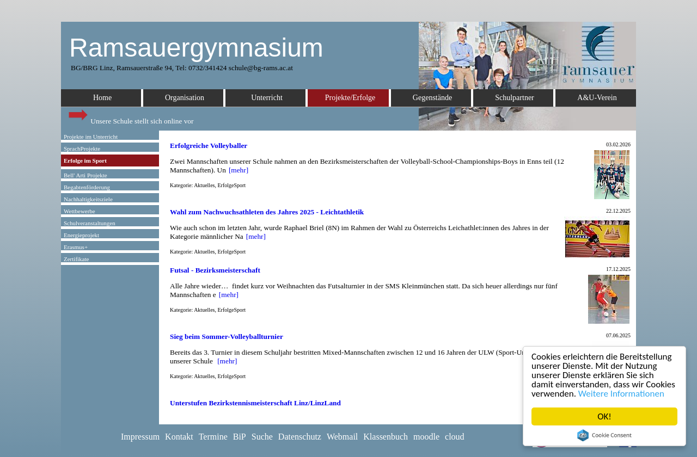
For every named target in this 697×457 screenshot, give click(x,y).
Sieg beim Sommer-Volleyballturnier (226, 336)
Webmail (342, 436)
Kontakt (179, 436)
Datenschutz (299, 436)
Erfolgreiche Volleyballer (208, 145)
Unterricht (267, 98)
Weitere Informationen (621, 393)
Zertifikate (76, 259)
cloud (454, 436)
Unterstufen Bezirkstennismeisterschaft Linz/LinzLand (255, 403)
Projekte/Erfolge (350, 98)
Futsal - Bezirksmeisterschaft (215, 270)
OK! (605, 416)
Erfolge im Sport (85, 160)
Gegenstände (432, 98)
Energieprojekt (81, 235)
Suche (262, 436)
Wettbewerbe (79, 211)
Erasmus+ (76, 247)
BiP (239, 436)
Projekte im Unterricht (91, 136)
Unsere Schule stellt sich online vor (130, 118)
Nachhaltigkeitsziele (88, 199)
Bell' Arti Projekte (85, 175)
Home (102, 98)
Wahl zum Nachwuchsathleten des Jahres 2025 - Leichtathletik (267, 212)
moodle (426, 436)
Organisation (184, 98)
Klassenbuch (385, 436)
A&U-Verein (596, 98)
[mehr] (238, 170)
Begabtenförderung (87, 187)
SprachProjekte (82, 148)
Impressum (140, 436)
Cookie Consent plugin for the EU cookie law (604, 435)
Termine (213, 436)
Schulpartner (514, 98)
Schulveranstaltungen (89, 223)
